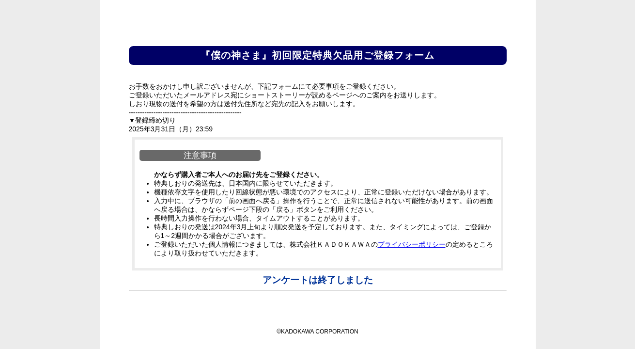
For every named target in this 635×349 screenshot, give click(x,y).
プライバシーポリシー (412, 244)
